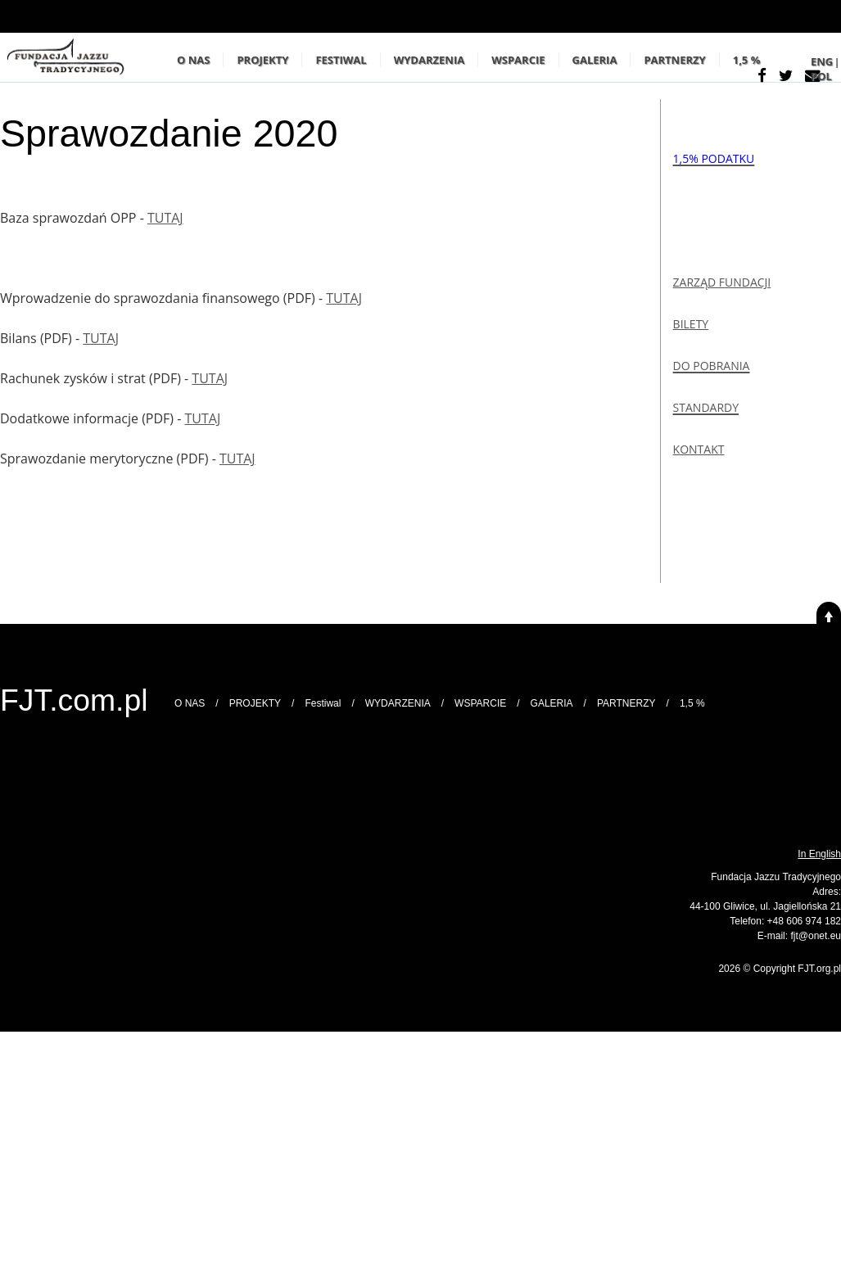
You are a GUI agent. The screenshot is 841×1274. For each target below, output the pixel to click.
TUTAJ (165, 218)
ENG (822, 61)
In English (819, 854)
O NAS (193, 59)
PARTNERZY (674, 59)
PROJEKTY (262, 59)
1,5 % (747, 59)
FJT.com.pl (73, 700)
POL (821, 76)
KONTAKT (699, 449)
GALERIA (594, 59)
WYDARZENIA (429, 59)
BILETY (691, 324)
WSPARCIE (518, 59)
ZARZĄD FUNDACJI (722, 282)
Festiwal (340, 59)
